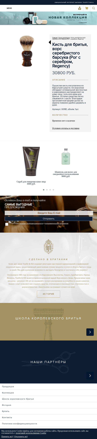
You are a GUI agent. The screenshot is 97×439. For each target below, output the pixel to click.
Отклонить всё (20, 436)
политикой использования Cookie (31, 433)
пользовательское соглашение (56, 223)
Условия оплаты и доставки (65, 128)
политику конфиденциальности (31, 223)
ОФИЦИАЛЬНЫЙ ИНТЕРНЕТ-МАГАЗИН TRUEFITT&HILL (74, 2)
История (48, 294)
